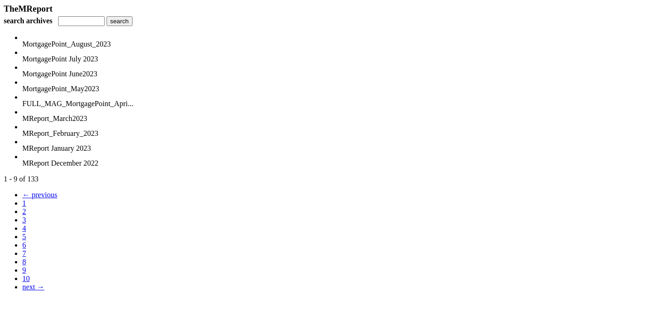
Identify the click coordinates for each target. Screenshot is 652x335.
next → (33, 287)
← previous (39, 195)
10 (26, 278)
